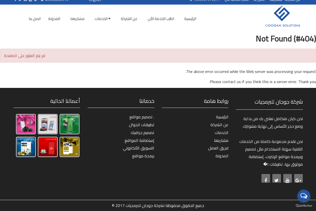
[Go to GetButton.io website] (304, 205)
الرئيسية (222, 117)
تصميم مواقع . (141, 117)
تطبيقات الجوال (141, 124)
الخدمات (221, 132)
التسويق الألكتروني (138, 148)
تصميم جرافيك (142, 132)
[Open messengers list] (303, 196)
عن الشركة (219, 124)
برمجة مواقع (143, 156)
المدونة (221, 156)
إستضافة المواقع (139, 140)
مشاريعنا (221, 140)
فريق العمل (218, 148)
